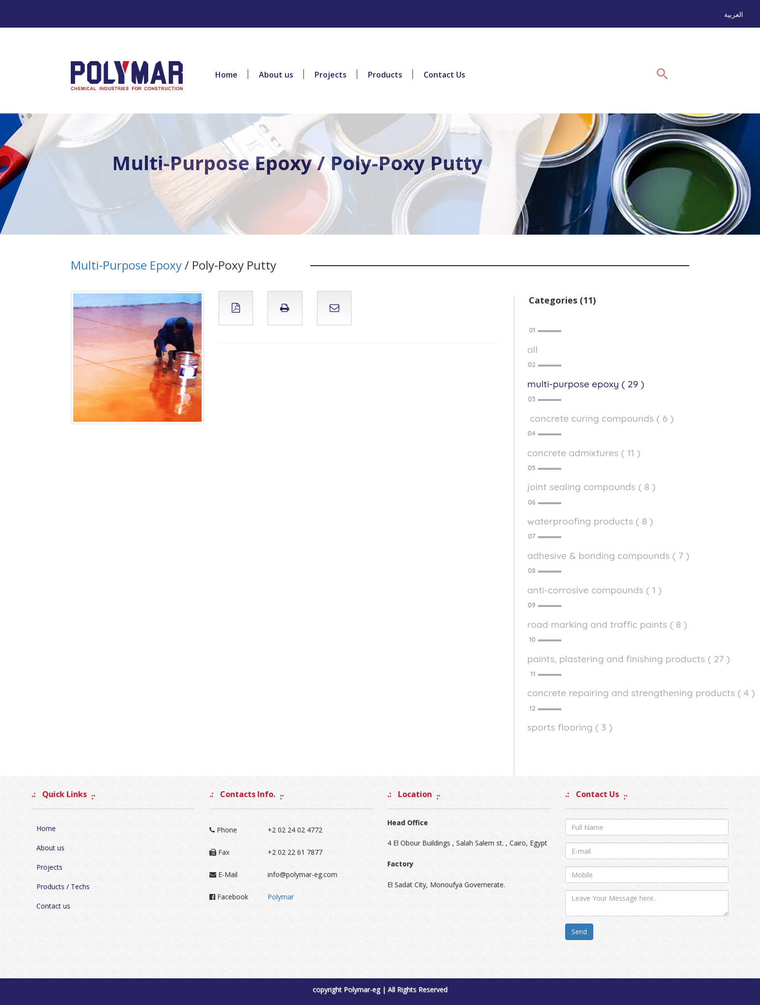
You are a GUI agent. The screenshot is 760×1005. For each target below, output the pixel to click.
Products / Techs (63, 886)
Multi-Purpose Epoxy (126, 265)
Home (226, 74)
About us (276, 74)
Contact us (53, 905)
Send (579, 931)
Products (385, 74)
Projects (331, 74)
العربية (733, 14)
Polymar (281, 896)
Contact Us (444, 74)
